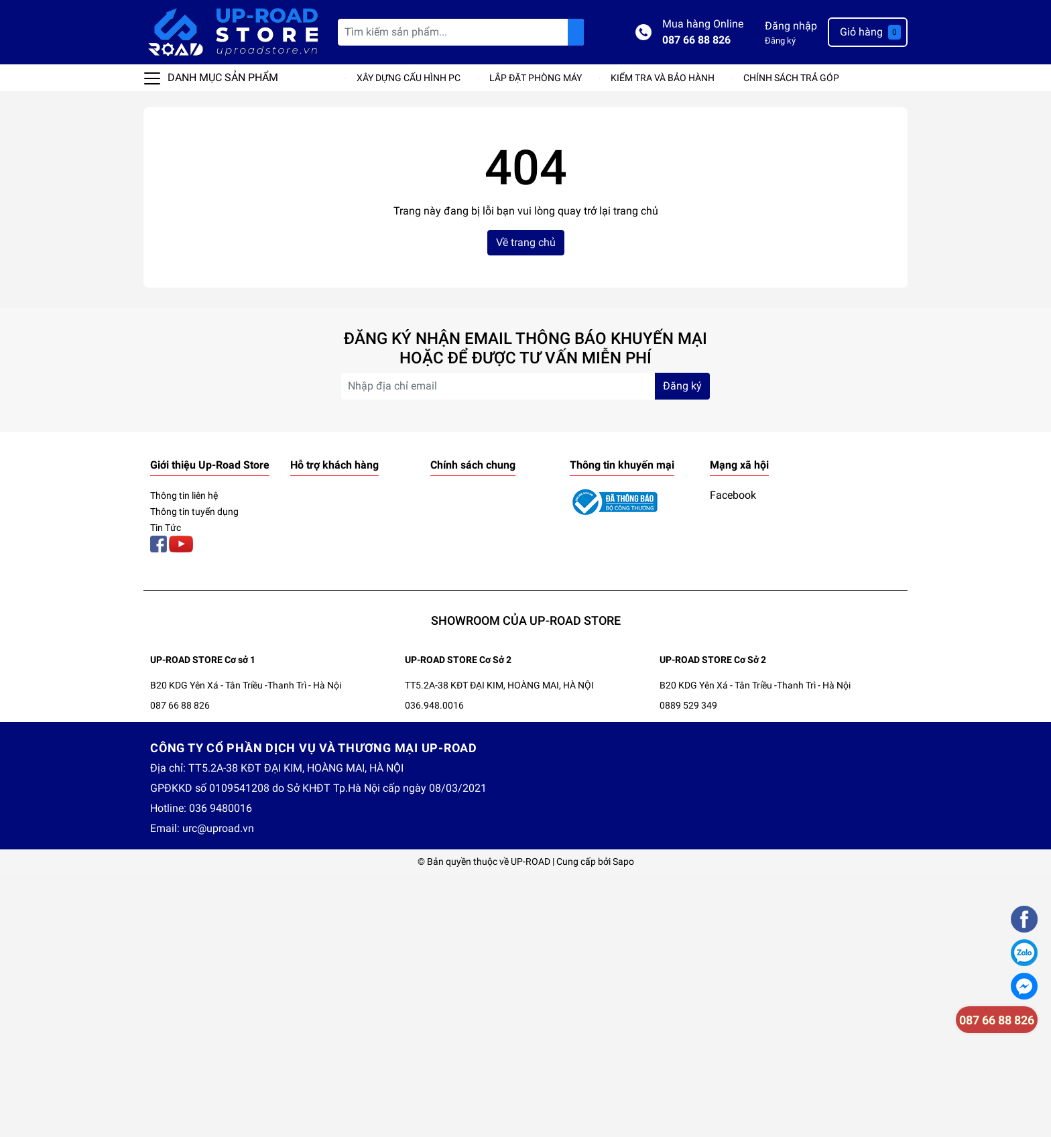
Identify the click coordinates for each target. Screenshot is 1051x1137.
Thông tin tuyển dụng (194, 511)
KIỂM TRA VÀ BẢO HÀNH (663, 77)
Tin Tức (165, 527)
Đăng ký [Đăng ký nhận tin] (682, 385)
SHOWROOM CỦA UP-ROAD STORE (526, 620)
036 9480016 (220, 808)
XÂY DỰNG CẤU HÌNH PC (408, 77)
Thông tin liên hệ (184, 495)
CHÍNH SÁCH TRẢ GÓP (791, 77)
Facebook (733, 495)
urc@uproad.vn (218, 828)
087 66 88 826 (696, 40)
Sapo (623, 861)
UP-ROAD (530, 861)
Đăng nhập (791, 25)
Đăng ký (780, 41)
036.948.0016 (434, 705)
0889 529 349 (688, 705)
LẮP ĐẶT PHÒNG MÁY (535, 77)
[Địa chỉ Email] (525, 386)
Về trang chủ (526, 242)
